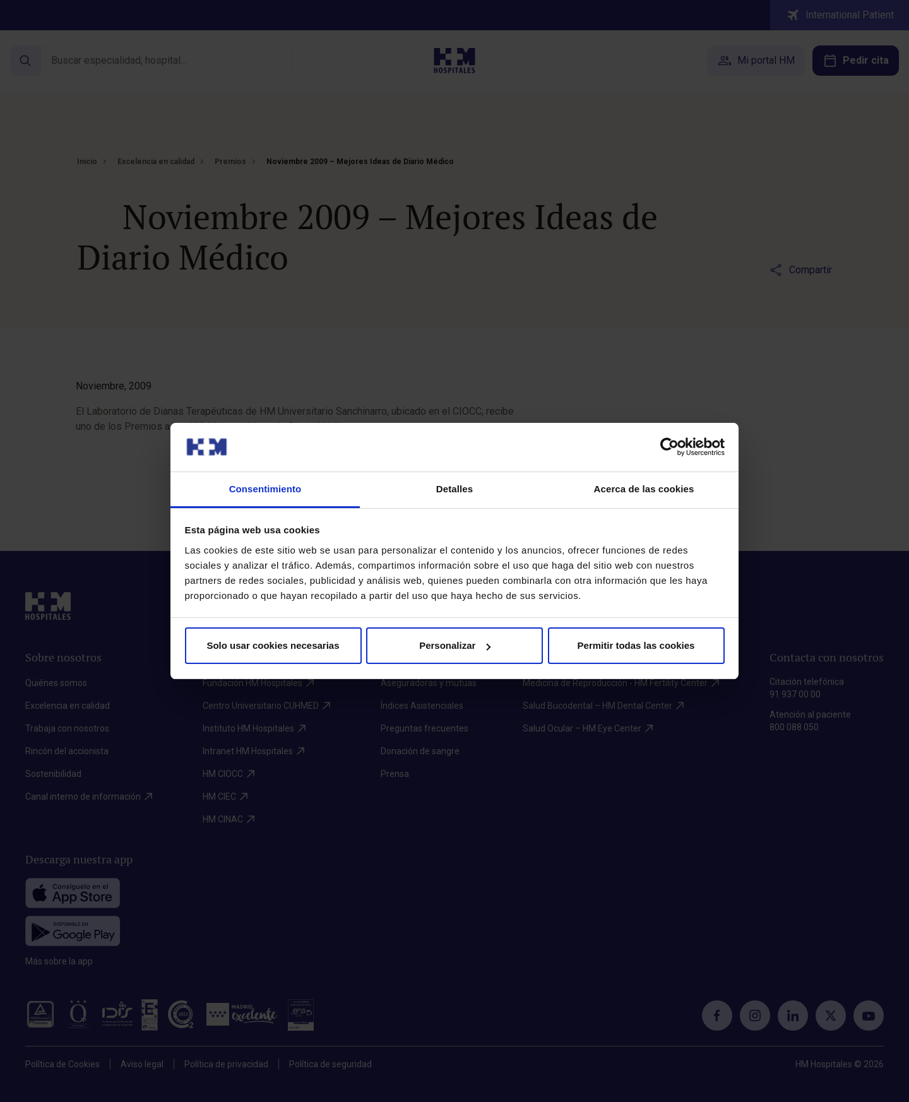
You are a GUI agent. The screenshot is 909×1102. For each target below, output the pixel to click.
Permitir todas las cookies (636, 645)
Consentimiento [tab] (265, 488)
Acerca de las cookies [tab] (644, 488)
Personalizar (454, 645)
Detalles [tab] (454, 488)
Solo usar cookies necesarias (272, 645)
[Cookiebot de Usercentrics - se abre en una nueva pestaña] (669, 446)
